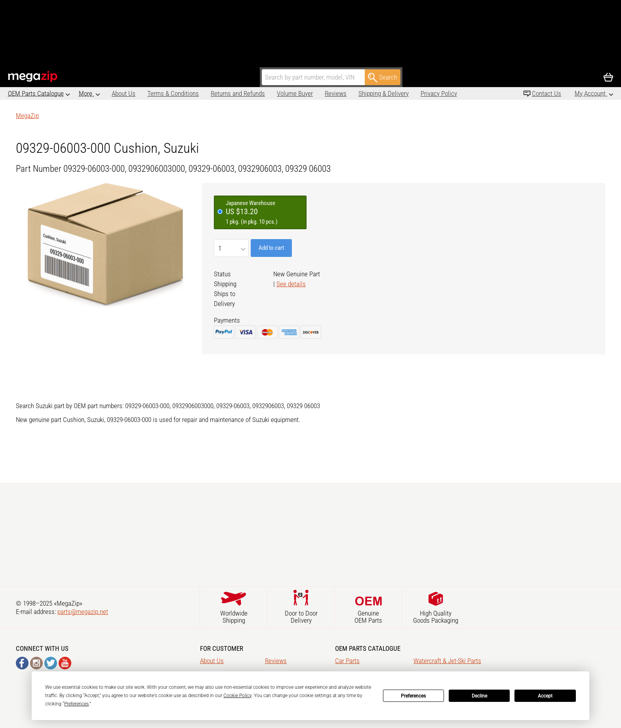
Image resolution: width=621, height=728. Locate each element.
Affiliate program (457, 93)
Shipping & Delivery (351, 93)
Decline (479, 696)
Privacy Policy (406, 93)
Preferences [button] (76, 704)
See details (291, 284)
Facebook (22, 663)
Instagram (36, 663)
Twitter (50, 663)
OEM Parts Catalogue (36, 93)
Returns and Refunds (205, 93)
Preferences (413, 696)
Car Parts (347, 661)
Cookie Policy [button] (237, 695)
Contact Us (546, 93)
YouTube (65, 663)
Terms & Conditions (140, 93)
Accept (545, 696)
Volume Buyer (262, 93)
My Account (591, 93)
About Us (91, 93)
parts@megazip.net (82, 612)
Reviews (303, 93)
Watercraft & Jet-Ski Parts (447, 661)
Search (382, 77)
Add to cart (271, 247)
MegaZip (33, 76)
